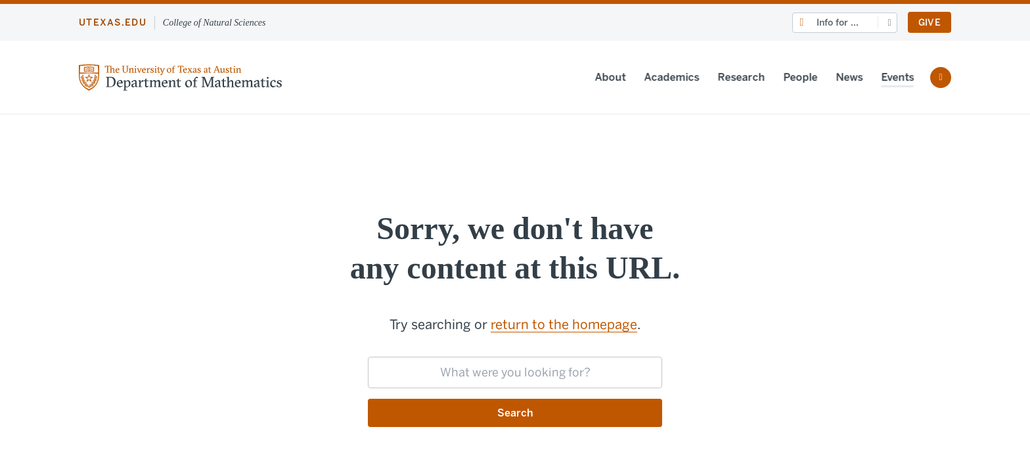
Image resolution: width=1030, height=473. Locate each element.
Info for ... (838, 22)
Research (736, 77)
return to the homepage (564, 324)
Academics (666, 77)
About (605, 77)
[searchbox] (515, 372)
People (795, 77)
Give (929, 22)
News (844, 77)
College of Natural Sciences (214, 23)
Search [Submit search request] (515, 413)
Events (892, 77)
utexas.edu (112, 22)
